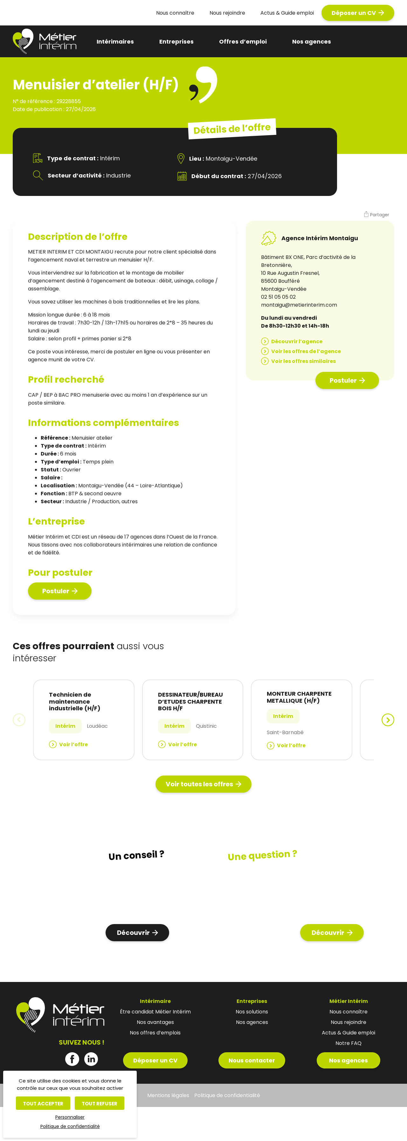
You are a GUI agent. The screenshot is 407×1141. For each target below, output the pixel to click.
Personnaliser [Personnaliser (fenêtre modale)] (70, 1117)
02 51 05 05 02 (278, 297)
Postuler (55, 591)
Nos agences (311, 41)
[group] (84, 719)
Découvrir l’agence (296, 341)
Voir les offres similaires (303, 361)
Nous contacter (252, 1060)
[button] (376, 215)
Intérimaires (115, 41)
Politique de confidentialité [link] (70, 1126)
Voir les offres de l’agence (306, 351)
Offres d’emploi (243, 41)
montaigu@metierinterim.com (299, 305)
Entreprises (176, 41)
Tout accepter (43, 1103)
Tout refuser (99, 1103)
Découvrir (133, 932)
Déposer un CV (354, 13)
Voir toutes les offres (199, 784)
